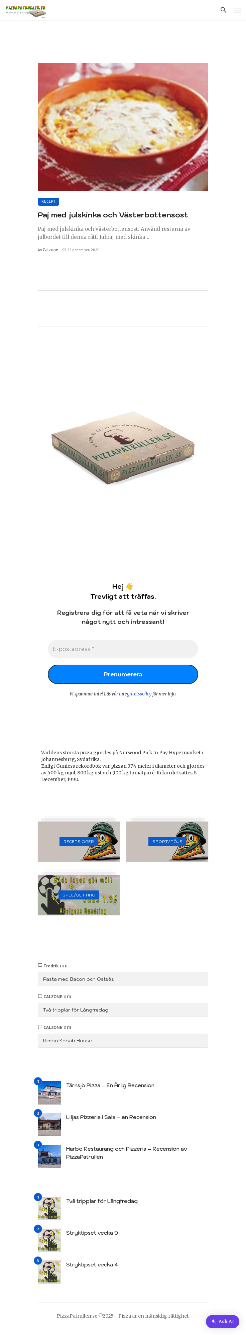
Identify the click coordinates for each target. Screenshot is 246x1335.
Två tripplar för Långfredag (75, 1014)
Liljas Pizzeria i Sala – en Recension (111, 1121)
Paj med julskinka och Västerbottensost (113, 214)
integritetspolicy (135, 698)
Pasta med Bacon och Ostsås (78, 983)
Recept (48, 201)
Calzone (50, 250)
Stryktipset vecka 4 (92, 1268)
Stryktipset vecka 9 (92, 1236)
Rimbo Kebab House (67, 1045)
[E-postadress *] (123, 650)
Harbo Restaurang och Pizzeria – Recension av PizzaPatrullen (126, 1156)
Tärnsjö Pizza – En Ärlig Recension (110, 1089)
